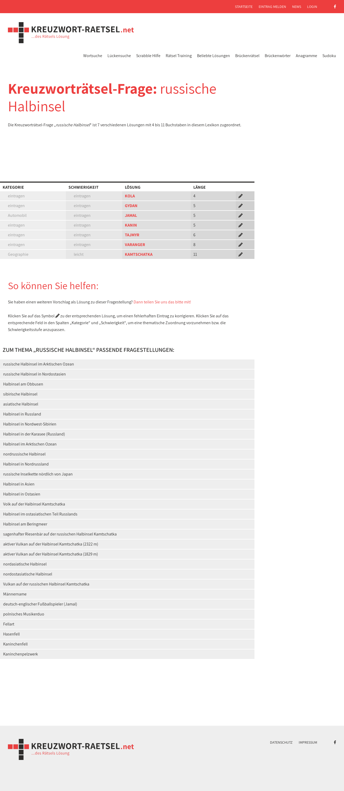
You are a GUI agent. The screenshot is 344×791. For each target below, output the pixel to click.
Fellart (8, 624)
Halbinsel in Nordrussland (26, 464)
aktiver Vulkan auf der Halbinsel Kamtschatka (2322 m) (50, 544)
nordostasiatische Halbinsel (27, 574)
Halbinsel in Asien (19, 484)
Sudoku (329, 55)
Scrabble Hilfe (148, 55)
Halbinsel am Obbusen (23, 384)
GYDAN (131, 205)
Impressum (308, 742)
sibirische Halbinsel (20, 394)
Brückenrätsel (247, 55)
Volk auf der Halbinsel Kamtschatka (34, 504)
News (296, 6)
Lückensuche (119, 55)
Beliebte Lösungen (213, 55)
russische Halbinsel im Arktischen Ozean (38, 364)
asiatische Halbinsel (20, 404)
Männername (15, 594)
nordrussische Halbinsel (24, 454)
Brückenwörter (278, 55)
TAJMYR (132, 235)
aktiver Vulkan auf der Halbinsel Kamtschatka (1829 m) (50, 554)
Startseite (244, 6)
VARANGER (135, 244)
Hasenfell (11, 634)
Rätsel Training (179, 55)
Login (312, 6)
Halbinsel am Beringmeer (25, 524)
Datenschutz (281, 742)
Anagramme (306, 55)
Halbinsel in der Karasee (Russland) (34, 434)
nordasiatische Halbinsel (25, 564)
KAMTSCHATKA (139, 254)
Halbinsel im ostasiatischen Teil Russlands (40, 514)
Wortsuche (92, 55)
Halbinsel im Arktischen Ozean (30, 444)
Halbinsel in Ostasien (21, 494)
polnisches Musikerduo (23, 614)
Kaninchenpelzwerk (20, 654)
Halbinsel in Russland (22, 414)
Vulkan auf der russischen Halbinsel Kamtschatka (46, 584)
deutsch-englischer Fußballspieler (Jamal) (40, 604)
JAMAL (131, 215)
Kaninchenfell (15, 644)
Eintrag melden (272, 6)
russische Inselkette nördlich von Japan (38, 474)
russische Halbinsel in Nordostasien (34, 374)
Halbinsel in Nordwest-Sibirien (29, 424)
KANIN (131, 225)
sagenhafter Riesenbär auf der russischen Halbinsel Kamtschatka (60, 534)
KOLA (130, 196)
